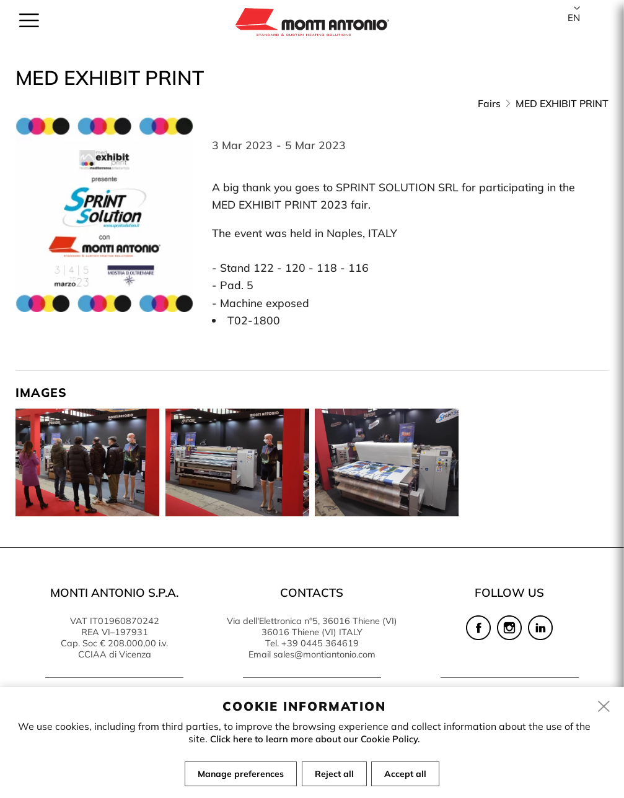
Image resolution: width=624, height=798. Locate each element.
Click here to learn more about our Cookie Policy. (315, 739)
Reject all (334, 774)
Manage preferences (238, 774)
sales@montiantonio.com (324, 654)
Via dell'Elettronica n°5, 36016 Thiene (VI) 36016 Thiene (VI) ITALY (312, 626)
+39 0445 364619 (320, 643)
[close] (604, 708)
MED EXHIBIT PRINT (562, 103)
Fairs (489, 103)
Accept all (408, 774)
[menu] (29, 26)
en (574, 18)
